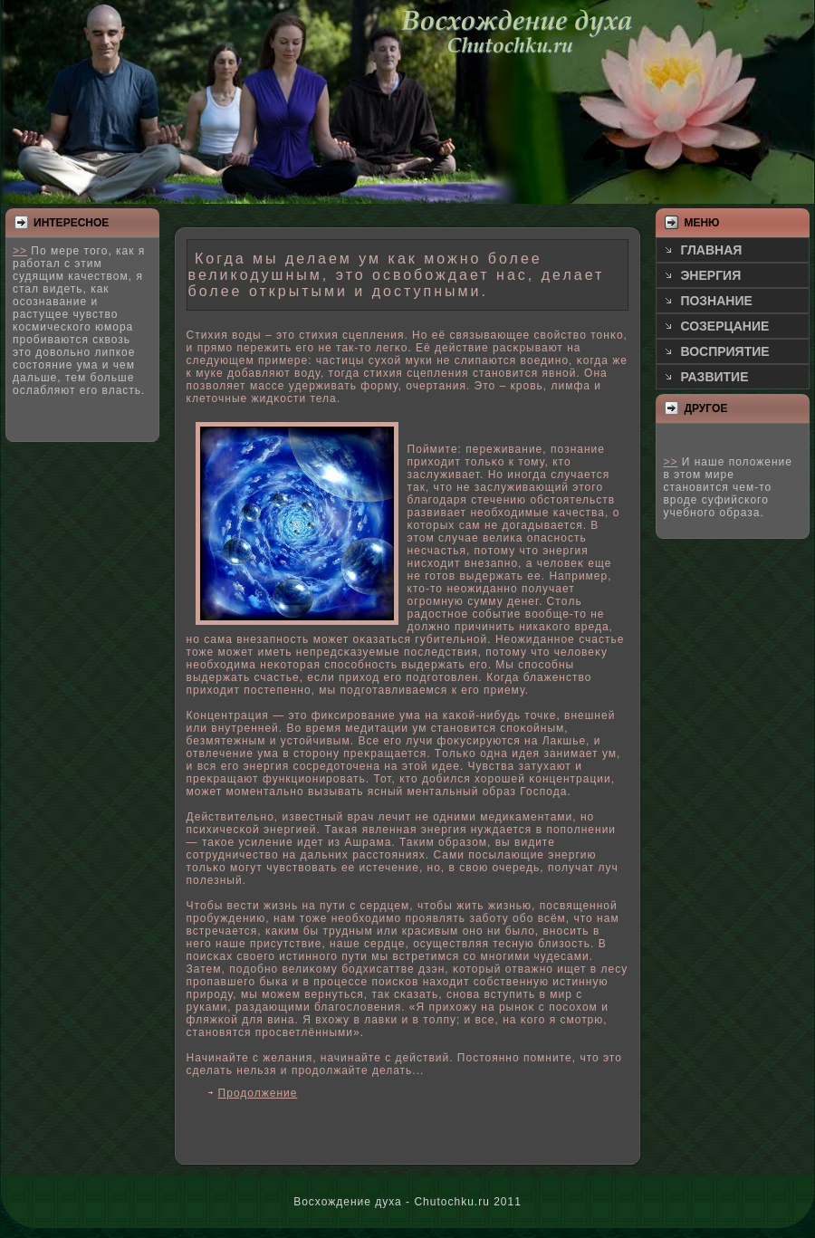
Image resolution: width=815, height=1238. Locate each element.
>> (20, 251)
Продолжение (258, 1093)
